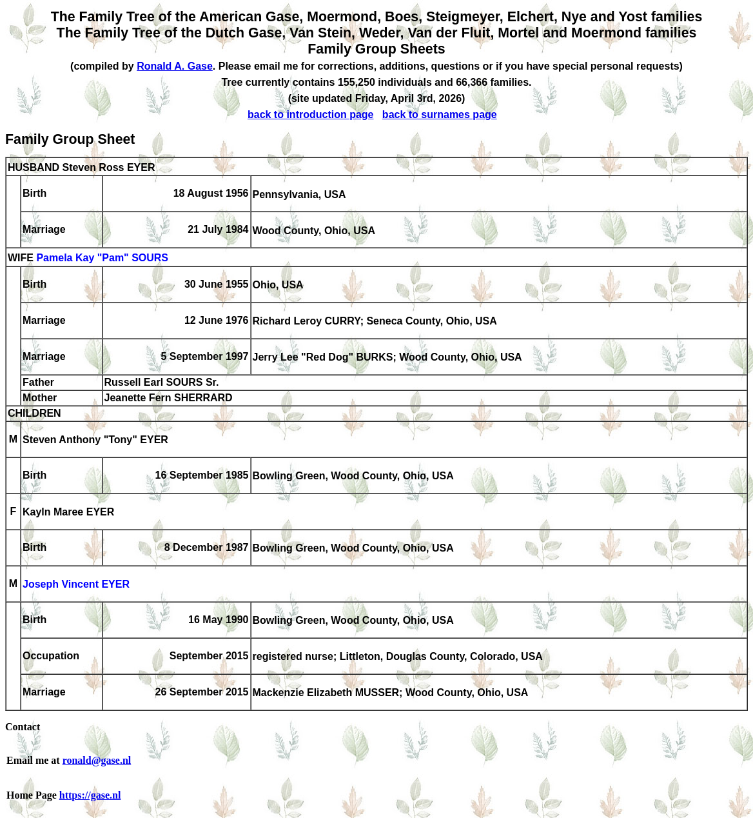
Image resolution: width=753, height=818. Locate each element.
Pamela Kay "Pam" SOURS (102, 258)
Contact (22, 726)
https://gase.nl (90, 795)
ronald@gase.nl (97, 760)
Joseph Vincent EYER (76, 584)
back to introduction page (311, 114)
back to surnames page (439, 114)
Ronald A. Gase (175, 66)
